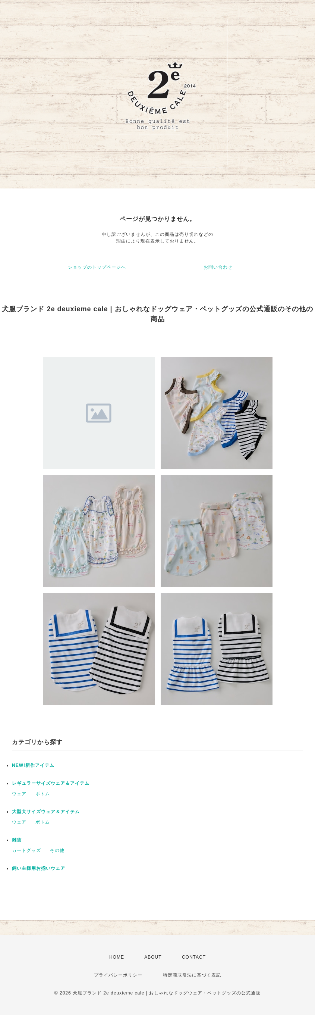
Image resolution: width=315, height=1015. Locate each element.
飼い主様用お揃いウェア (38, 868)
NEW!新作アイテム (33, 765)
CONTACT (194, 957)
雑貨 (17, 840)
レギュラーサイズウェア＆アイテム (50, 783)
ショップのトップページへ (97, 267)
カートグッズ (26, 850)
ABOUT (152, 957)
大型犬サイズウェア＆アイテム (46, 811)
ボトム (42, 793)
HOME (116, 957)
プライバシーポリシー (118, 975)
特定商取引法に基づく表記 (192, 975)
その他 (57, 850)
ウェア (19, 793)
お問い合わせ (218, 267)
